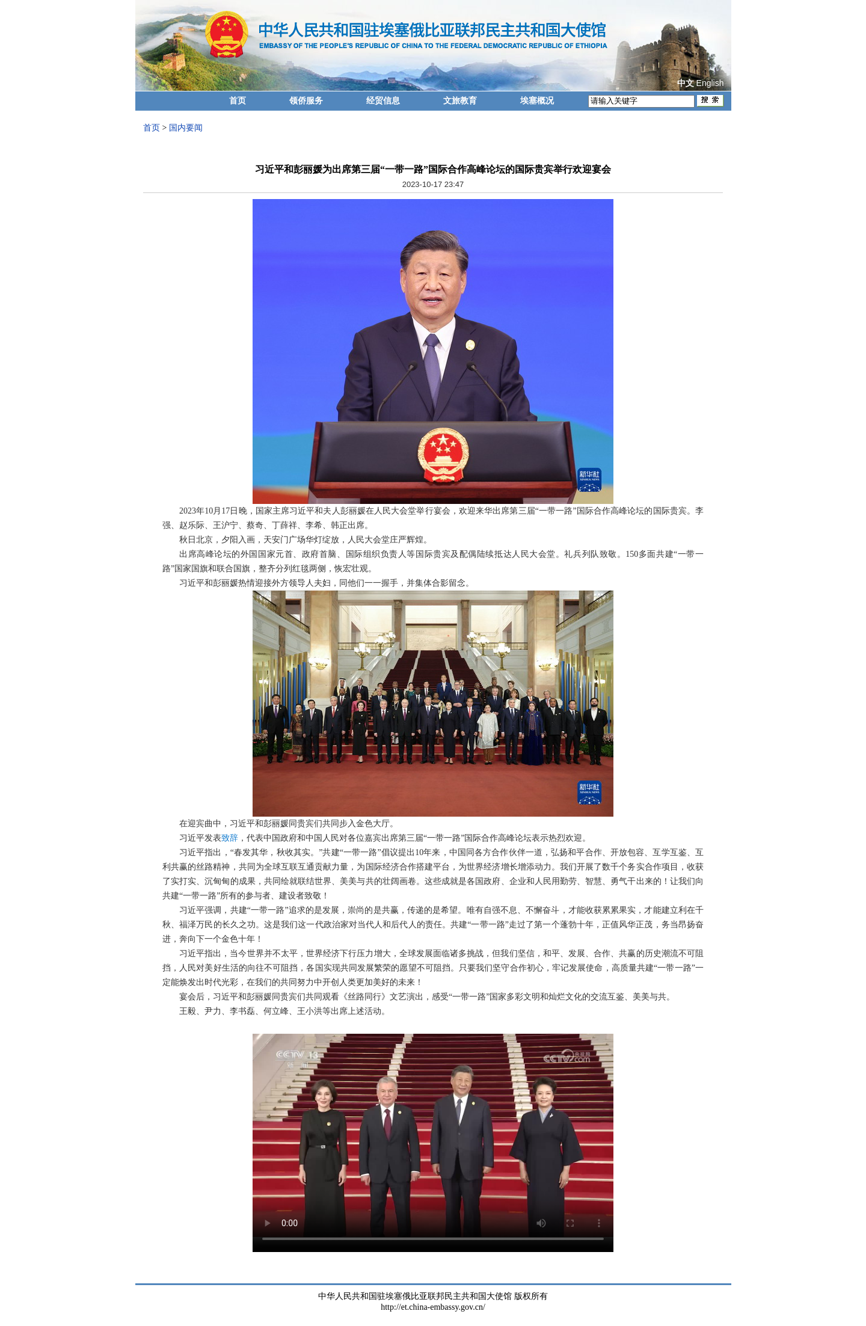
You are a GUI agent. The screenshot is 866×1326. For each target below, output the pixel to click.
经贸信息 (383, 100)
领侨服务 (306, 100)
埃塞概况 (537, 100)
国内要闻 (186, 127)
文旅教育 (460, 100)
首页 (237, 100)
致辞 (229, 838)
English (710, 83)
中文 (685, 83)
